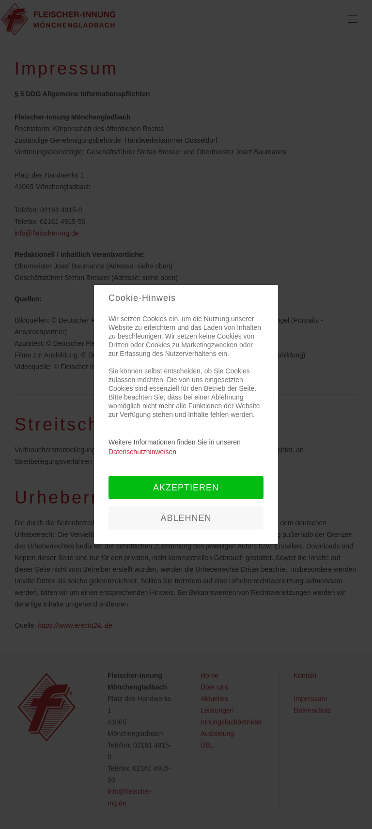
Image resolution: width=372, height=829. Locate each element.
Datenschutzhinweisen (142, 452)
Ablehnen (185, 518)
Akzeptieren (186, 487)
